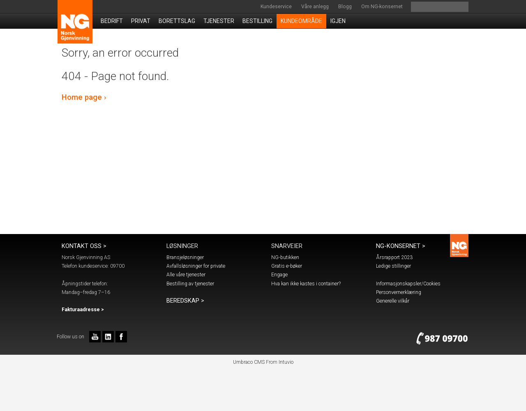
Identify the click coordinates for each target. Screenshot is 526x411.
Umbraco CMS (249, 362)
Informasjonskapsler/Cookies (408, 284)
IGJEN (338, 21)
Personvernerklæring (398, 292)
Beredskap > (185, 300)
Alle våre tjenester (185, 275)
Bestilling (257, 21)
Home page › (84, 97)
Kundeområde (301, 21)
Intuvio (286, 362)
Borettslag (177, 21)
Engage (279, 275)
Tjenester (218, 21)
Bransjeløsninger (185, 257)
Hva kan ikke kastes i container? (306, 284)
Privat (140, 21)
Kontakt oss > (84, 246)
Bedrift (112, 21)
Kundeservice (276, 6)
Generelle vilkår (392, 301)
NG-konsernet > (400, 246)
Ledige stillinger (393, 266)
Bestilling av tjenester (190, 284)
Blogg (345, 6)
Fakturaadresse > (83, 309)
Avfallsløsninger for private (195, 266)
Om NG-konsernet (382, 6)
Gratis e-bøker (286, 266)
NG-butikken (285, 257)
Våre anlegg (315, 6)
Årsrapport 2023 (394, 257)
